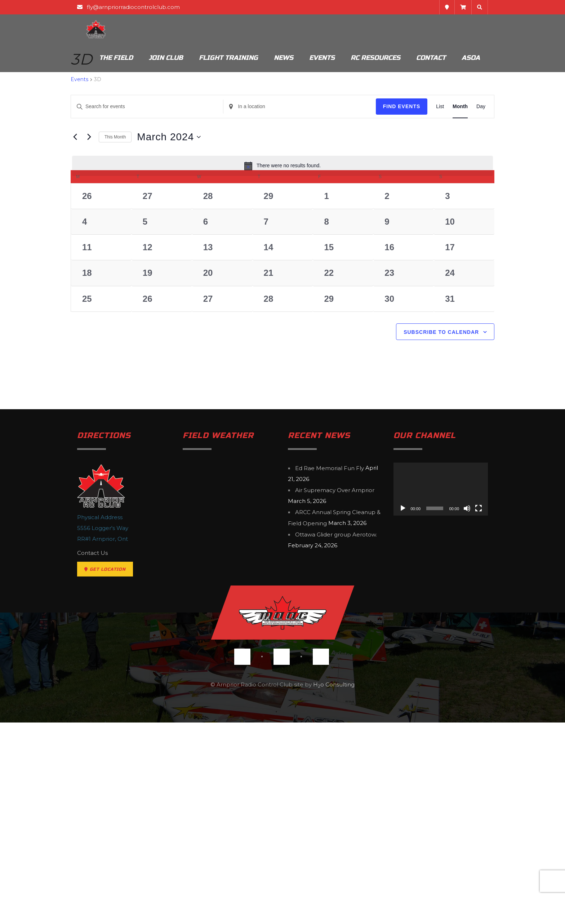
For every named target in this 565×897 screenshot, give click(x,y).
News (283, 58)
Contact (431, 58)
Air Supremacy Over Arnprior (334, 665)
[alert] (282, 166)
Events (322, 58)
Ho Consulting (334, 859)
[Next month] (89, 137)
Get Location (105, 743)
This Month (115, 137)
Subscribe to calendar (441, 507)
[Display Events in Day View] (480, 106)
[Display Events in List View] (440, 106)
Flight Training (228, 58)
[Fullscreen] (478, 683)
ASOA (471, 58)
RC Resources (375, 58)
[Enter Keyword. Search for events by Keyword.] (147, 106)
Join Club (166, 58)
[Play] (402, 683)
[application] (440, 663)
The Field (116, 58)
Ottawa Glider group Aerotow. (336, 709)
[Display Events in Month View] (460, 106)
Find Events (402, 106)
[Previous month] (75, 137)
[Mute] (467, 683)
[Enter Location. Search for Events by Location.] (299, 106)
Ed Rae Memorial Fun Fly (329, 642)
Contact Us (92, 727)
